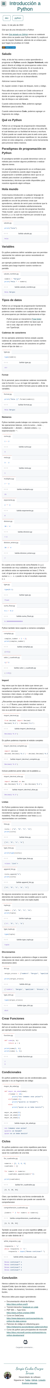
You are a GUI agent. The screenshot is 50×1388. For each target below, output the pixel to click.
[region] (25, 752)
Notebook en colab (30, 1307)
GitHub (34, 1380)
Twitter (27, 1380)
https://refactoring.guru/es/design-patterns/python (27, 1327)
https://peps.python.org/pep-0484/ (21, 1313)
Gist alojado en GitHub (18, 34)
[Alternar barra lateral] (3, 3)
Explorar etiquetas (29, 1383)
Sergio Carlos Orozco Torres (29, 1370)
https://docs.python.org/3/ (17, 1304)
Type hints (36, 319)
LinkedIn (42, 1380)
